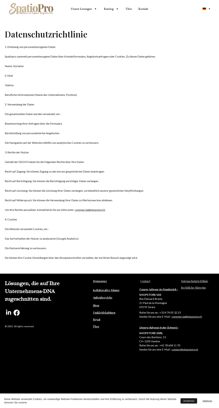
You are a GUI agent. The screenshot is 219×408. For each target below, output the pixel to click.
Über (129, 9)
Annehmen (188, 401)
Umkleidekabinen (104, 312)
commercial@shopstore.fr (90, 209)
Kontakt (143, 9)
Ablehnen (207, 401)
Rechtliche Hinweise (193, 287)
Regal (96, 319)
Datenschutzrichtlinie (194, 281)
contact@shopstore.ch (185, 349)
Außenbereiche (102, 297)
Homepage (100, 281)
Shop (96, 305)
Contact (145, 281)
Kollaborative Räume (106, 290)
